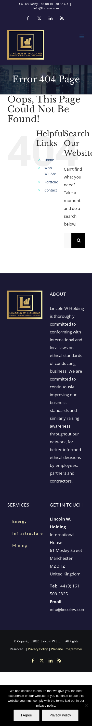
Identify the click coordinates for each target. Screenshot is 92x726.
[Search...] (67, 240)
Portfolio (51, 182)
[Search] (78, 240)
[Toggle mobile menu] (82, 36)
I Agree (26, 715)
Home (49, 159)
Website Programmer (66, 649)
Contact (50, 190)
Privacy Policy (38, 649)
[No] (85, 705)
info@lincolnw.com (46, 8)
